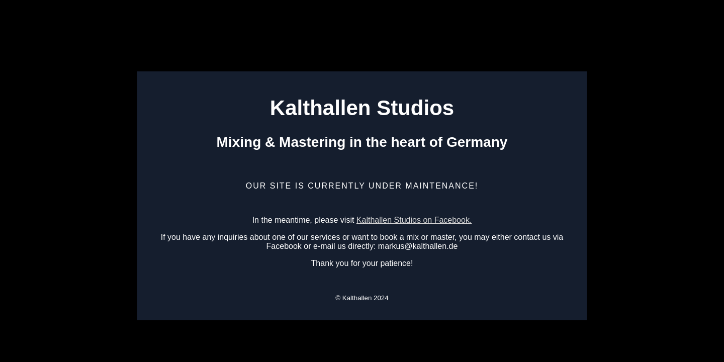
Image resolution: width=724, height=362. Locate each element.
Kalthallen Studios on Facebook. (414, 220)
